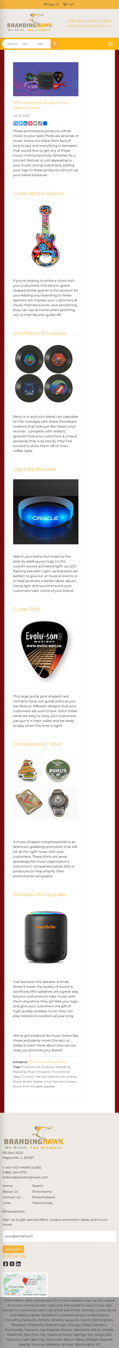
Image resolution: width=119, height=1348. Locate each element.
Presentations (43, 1197)
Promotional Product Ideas (47, 1062)
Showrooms (42, 1191)
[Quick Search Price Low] (28, 44)
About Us (10, 1191)
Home (7, 1186)
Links (6, 1203)
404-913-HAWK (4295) (89, 21)
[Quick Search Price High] (43, 44)
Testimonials (42, 1203)
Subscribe (13, 1249)
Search (37, 1186)
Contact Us (11, 1197)
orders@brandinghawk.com (89, 26)
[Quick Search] (11, 44)
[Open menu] (111, 44)
